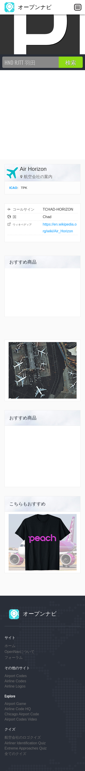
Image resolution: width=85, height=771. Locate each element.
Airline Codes (15, 681)
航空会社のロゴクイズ (23, 737)
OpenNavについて (19, 652)
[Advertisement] (42, 114)
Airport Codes (16, 676)
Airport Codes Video (21, 719)
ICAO (13, 188)
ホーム (10, 646)
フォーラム (14, 657)
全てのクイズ (15, 754)
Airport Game (15, 704)
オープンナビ (28, 7)
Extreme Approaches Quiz (26, 748)
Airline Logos (15, 686)
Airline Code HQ (18, 709)
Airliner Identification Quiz (25, 743)
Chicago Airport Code (22, 714)
